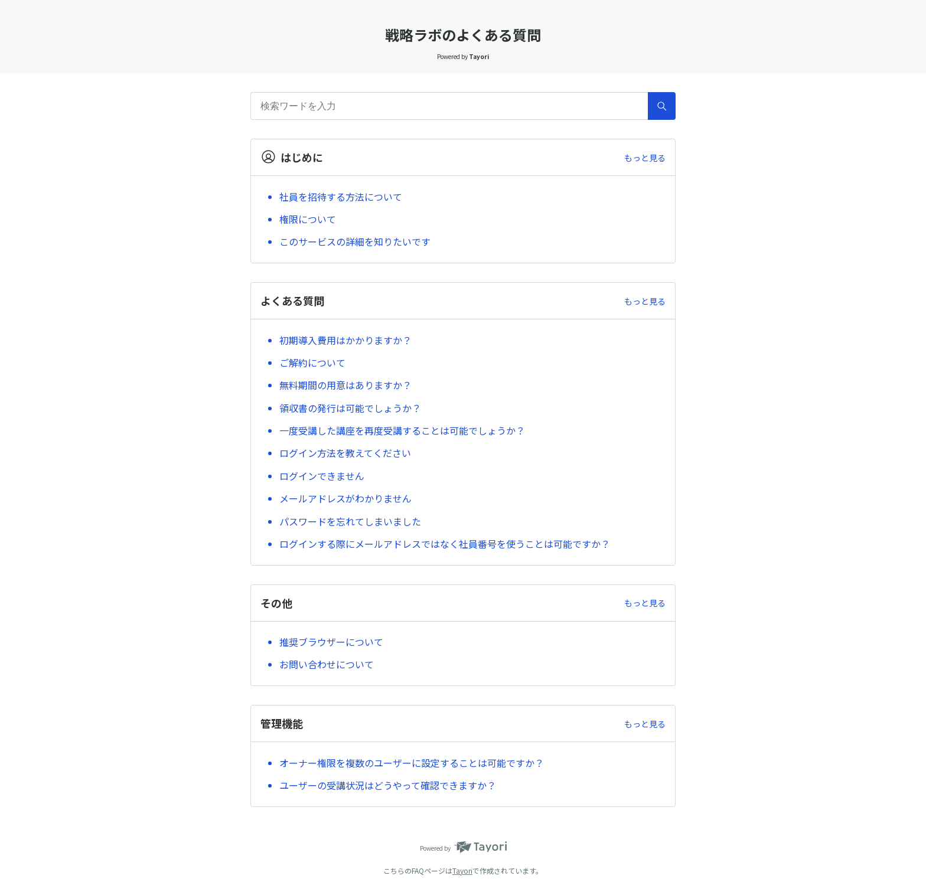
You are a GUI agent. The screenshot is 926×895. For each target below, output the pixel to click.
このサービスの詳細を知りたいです (355, 241)
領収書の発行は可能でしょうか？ (350, 408)
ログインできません (321, 476)
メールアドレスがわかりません (345, 498)
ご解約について (312, 362)
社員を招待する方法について (340, 197)
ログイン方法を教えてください (345, 453)
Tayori (462, 870)
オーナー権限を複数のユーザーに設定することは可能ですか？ (411, 763)
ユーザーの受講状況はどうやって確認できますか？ (387, 785)
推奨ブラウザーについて (331, 642)
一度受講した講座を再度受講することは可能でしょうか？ (402, 430)
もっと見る (645, 158)
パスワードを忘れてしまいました (350, 521)
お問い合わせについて (326, 664)
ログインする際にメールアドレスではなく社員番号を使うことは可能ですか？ (444, 544)
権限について (307, 219)
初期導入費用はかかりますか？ (345, 340)
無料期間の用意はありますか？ (345, 385)
